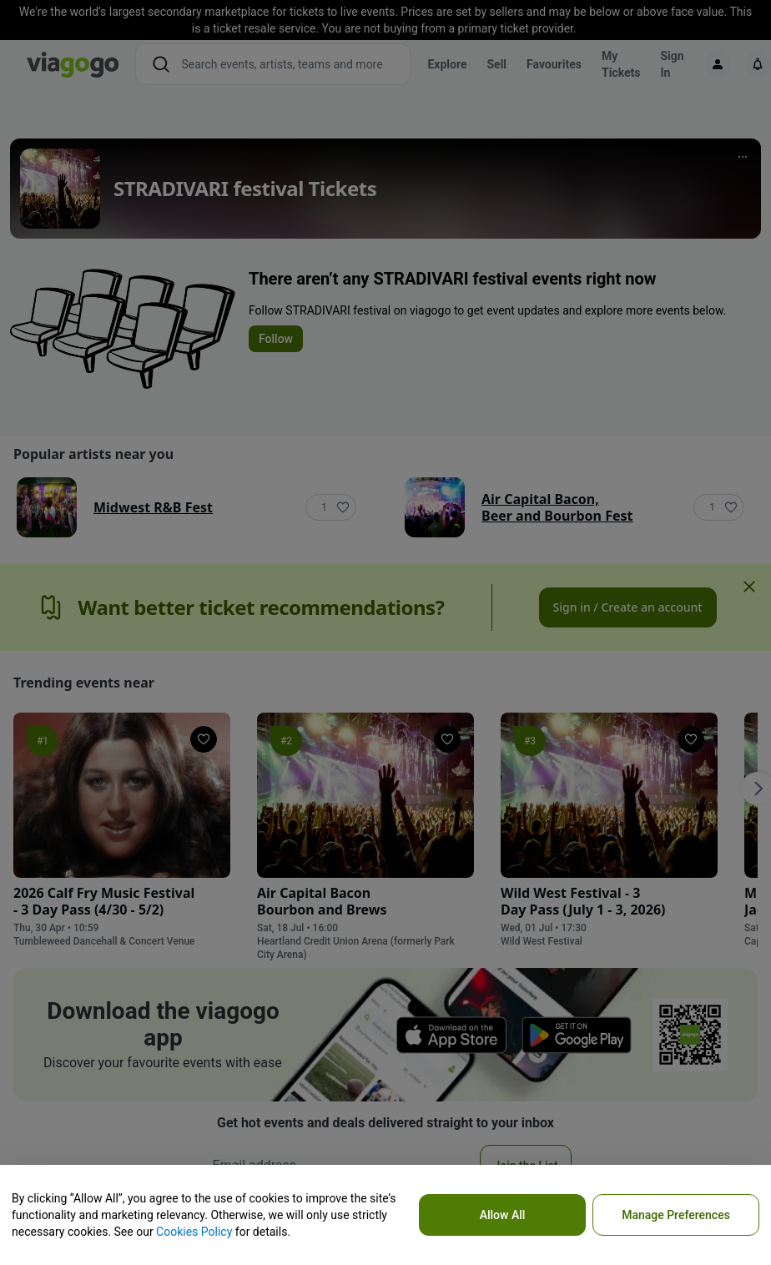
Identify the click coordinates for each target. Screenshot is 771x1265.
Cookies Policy (194, 1231)
